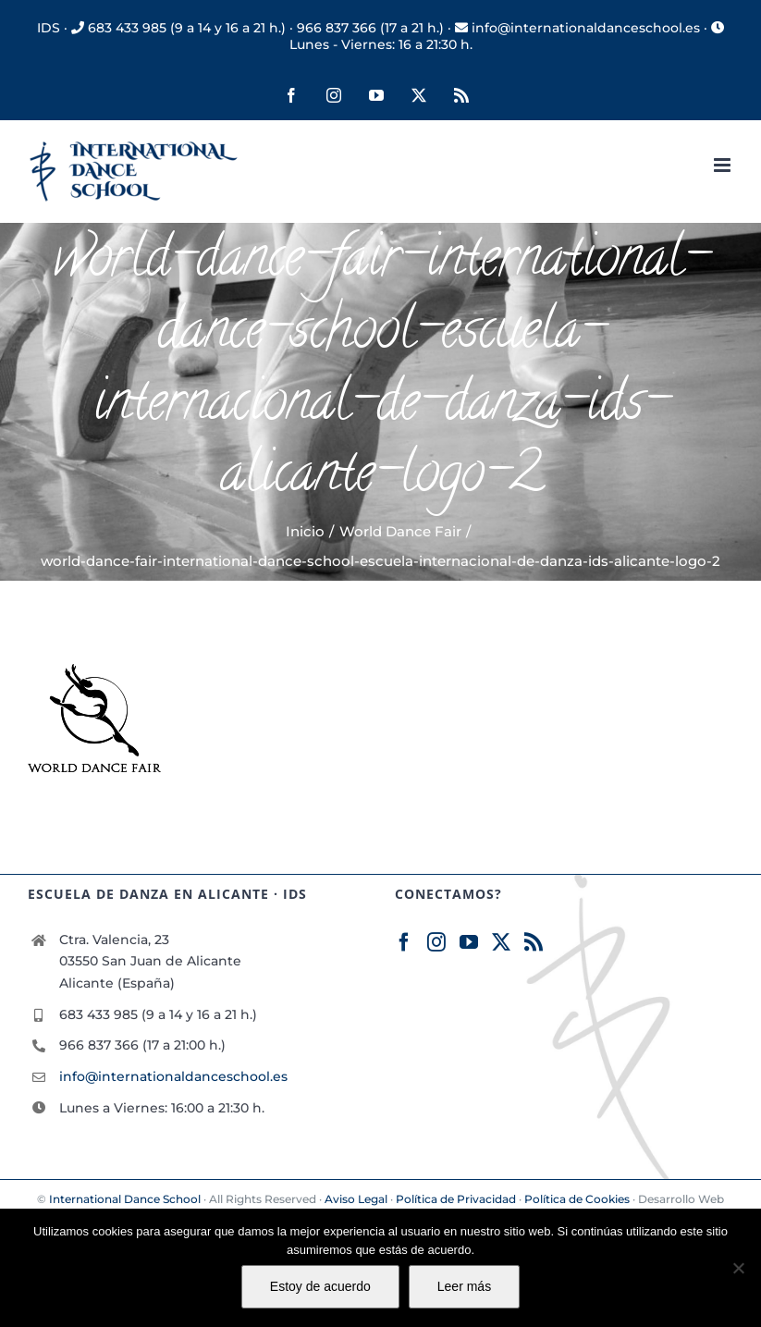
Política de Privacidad (456, 1199)
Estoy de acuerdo (320, 1286)
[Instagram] (436, 942)
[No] (738, 1268)
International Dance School (125, 1199)
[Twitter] (501, 942)
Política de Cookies (577, 1199)
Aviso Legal (356, 1199)
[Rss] (533, 942)
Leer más (464, 1286)
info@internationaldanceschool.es (173, 1076)
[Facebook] (404, 942)
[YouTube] (469, 942)
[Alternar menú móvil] (723, 165)
